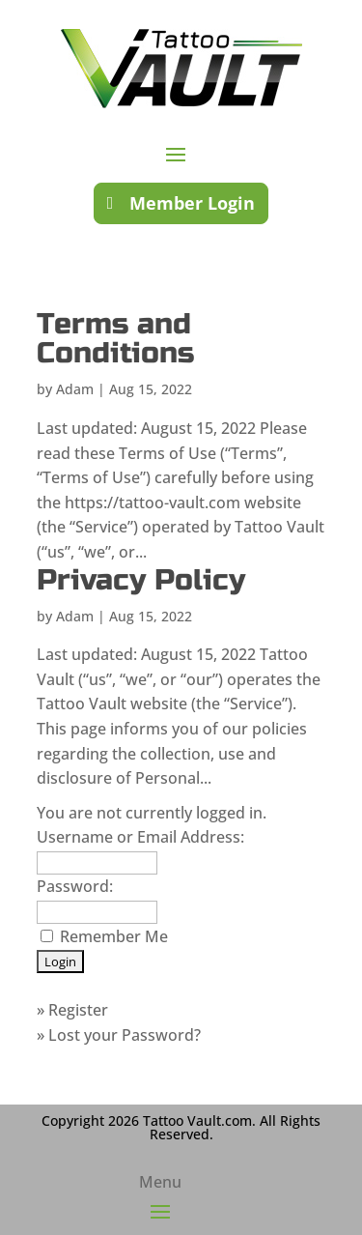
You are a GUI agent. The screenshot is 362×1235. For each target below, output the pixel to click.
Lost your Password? (124, 1035)
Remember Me (114, 936)
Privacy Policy (141, 579)
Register (78, 1009)
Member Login (192, 203)
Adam (75, 389)
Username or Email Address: (140, 836)
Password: (75, 886)
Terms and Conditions (115, 338)
